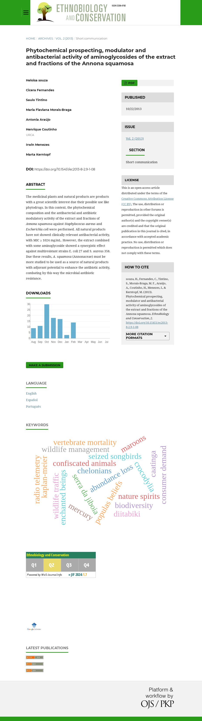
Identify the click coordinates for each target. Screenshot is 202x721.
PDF (131, 83)
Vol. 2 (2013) (64, 38)
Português (33, 406)
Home (30, 38)
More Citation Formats (139, 336)
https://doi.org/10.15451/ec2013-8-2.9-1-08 (64, 169)
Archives (45, 38)
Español (32, 400)
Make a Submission (44, 365)
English (31, 393)
